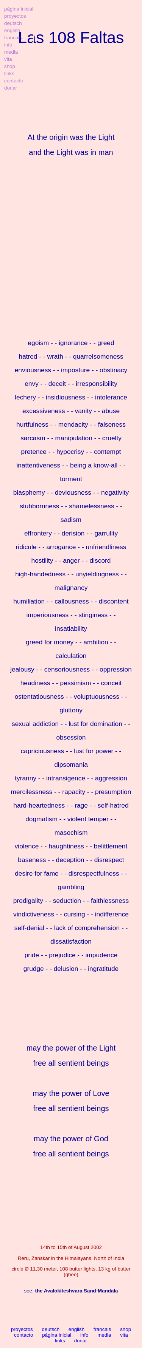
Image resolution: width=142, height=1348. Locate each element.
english (76, 1329)
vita (124, 1335)
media (104, 1335)
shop (125, 1329)
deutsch (50, 1329)
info (84, 1335)
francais (102, 1329)
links (60, 1340)
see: (71, 1291)
